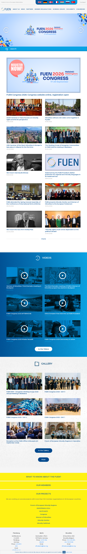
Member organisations (43, 9)
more (43, 239)
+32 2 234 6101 (71, 540)
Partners (29, 9)
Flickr (43, 459)
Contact (83, 2)
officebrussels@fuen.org (69, 546)
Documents (70, 9)
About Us (16, 9)
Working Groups (59, 9)
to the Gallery (43, 450)
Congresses (80, 9)
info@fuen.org (16, 550)
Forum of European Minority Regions (43, 505)
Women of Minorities (43, 517)
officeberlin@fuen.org (41, 546)
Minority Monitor (43, 520)
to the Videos (43, 349)
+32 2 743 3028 (68, 542)
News (23, 9)
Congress (43, 514)
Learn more (69, 552)
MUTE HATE (43, 511)
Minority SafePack (43, 523)
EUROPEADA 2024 (43, 508)
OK (64, 552)
